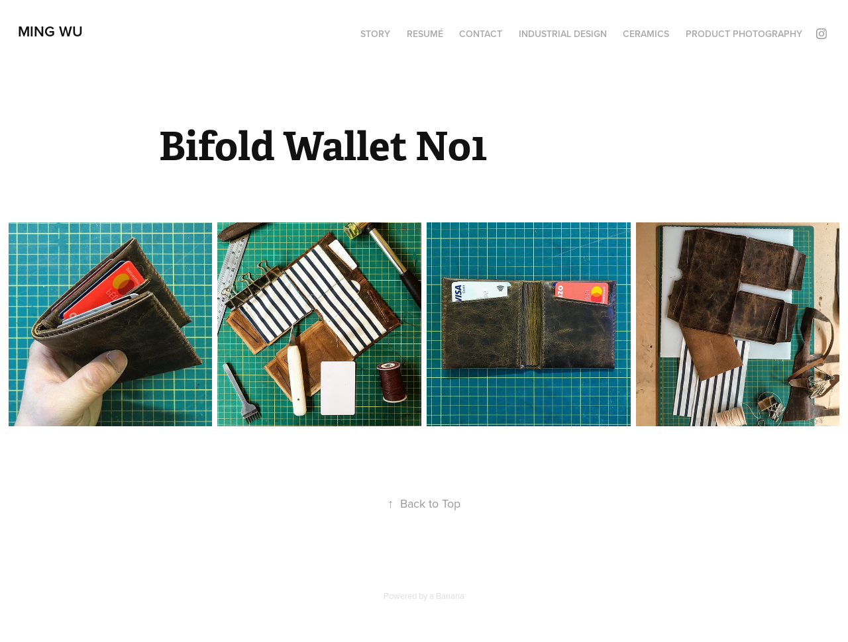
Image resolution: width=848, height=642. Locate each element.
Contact (480, 33)
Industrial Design (563, 33)
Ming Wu (50, 31)
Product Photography (744, 33)
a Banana (446, 596)
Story (375, 33)
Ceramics (646, 33)
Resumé (425, 33)
